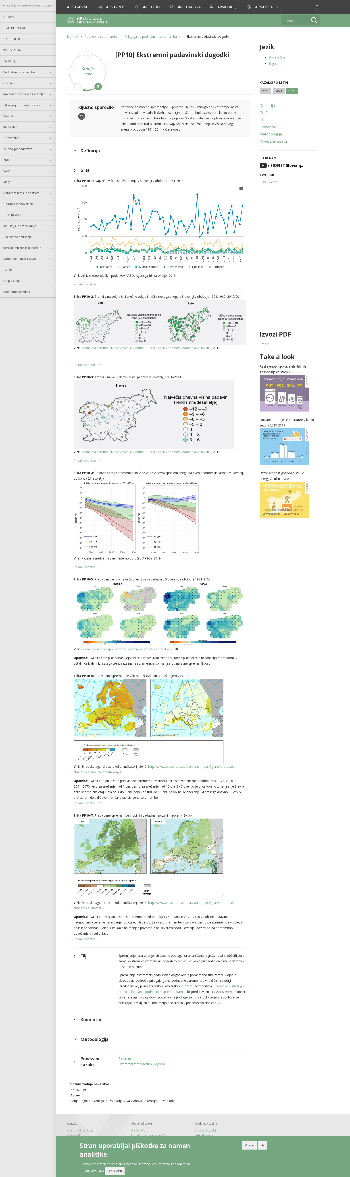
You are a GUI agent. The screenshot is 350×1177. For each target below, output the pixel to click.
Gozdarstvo (11, 138)
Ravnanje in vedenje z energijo (24, 94)
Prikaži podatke (85, 284)
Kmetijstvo (10, 127)
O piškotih (114, 1171)
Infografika (12, 50)
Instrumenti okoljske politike (22, 248)
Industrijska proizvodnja (19, 226)
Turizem (8, 270)
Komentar (268, 127)
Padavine (125, 1058)
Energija (8, 83)
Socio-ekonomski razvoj (19, 259)
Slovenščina (277, 57)
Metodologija (271, 134)
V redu (249, 1146)
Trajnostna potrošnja (17, 237)
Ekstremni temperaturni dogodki (142, 1064)
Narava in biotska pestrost (21, 193)
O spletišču (138, 1130)
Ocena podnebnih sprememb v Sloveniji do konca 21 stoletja (125, 649)
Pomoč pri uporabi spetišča (149, 1135)
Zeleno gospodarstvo (18, 149)
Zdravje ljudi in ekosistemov (22, 105)
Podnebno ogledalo (16, 292)
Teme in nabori (14, 28)
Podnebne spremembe (19, 72)
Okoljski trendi (14, 39)
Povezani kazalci (273, 141)
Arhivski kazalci (204, 1135)
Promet (8, 116)
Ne (262, 1146)
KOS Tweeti (268, 182)
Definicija (267, 105)
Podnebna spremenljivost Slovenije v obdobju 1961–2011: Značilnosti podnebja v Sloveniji (146, 348)
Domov (8, 17)
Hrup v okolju (12, 281)
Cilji (262, 119)
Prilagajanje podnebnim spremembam (152, 36)
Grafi (264, 112)
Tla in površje (12, 215)
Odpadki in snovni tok (18, 204)
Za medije (10, 61)
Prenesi (265, 344)
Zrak (6, 160)
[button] (317, 7)
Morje (7, 182)
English (274, 63)
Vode (6, 171)
